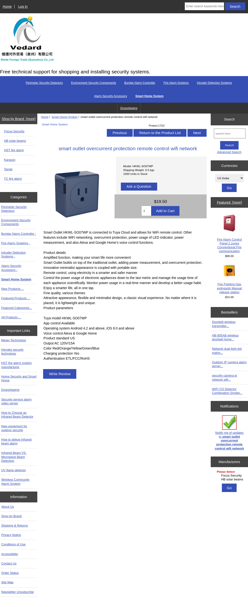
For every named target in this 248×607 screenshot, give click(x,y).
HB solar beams (15, 141)
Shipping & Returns (14, 525)
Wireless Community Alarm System (15, 481)
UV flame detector (13, 470)
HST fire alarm (14, 150)
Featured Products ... (15, 298)
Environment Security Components (93, 83)
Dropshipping (129, 108)
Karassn (10, 160)
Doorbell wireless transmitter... (223, 324)
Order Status (10, 573)
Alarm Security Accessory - (11, 267)
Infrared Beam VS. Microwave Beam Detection (14, 456)
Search (229, 119)
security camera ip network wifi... (224, 377)
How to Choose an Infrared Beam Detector (17, 414)
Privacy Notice (11, 535)
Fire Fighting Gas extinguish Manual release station (229, 279)
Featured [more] (229, 202)
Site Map (7, 582)
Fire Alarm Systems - (15, 243)
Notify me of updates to (229, 432)
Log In (23, 6)
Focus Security (14, 131)
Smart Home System (65, 116)
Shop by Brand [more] (18, 119)
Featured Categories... (16, 308)
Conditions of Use (13, 544)
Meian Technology (13, 340)
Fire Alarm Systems (176, 83)
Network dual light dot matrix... (227, 350)
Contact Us (8, 563)
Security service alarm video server (16, 401)
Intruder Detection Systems (214, 83)
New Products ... (12, 289)
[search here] (230, 133)
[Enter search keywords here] (204, 6)
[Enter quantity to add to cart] (146, 211)
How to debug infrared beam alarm (16, 441)
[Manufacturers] (229, 476)
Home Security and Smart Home (19, 378)
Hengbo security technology (12, 351)
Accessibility (9, 554)
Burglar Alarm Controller (139, 83)
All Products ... (11, 317)
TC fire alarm (13, 178)
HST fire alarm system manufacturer (16, 365)
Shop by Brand (11, 516)
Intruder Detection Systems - (13, 254)
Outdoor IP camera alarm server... (229, 364)
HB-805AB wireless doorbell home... (225, 337)
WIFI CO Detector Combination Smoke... (227, 391)
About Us (7, 506)
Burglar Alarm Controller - (18, 234)
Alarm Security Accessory (110, 96)
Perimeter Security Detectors (44, 83)
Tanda (8, 169)
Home (7, 6)
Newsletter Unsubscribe (17, 592)
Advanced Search (229, 152)
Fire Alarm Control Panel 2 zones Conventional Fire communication (229, 233)
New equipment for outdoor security (14, 428)
